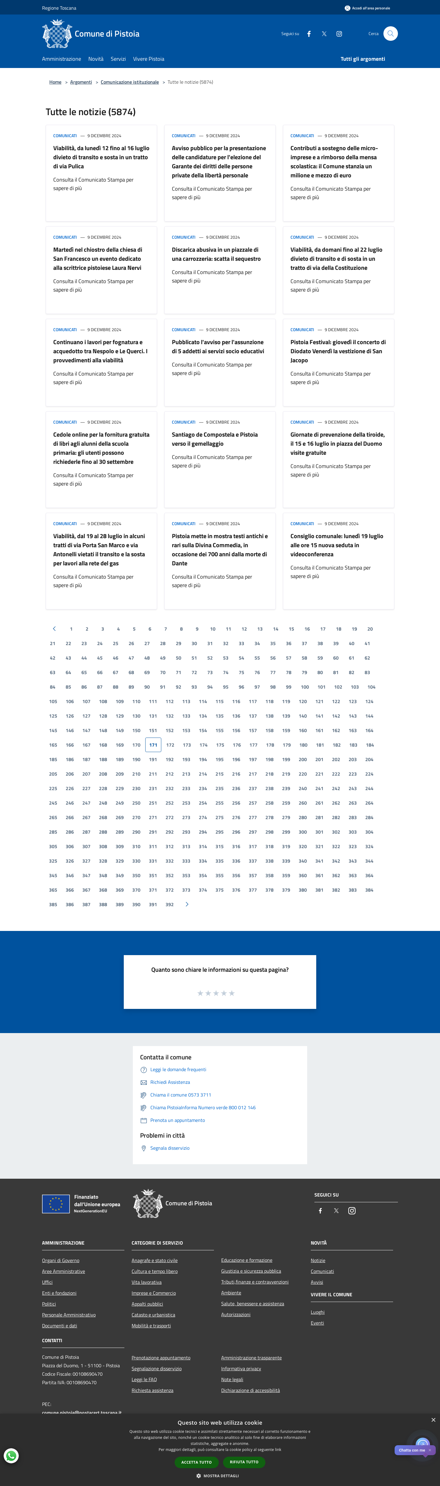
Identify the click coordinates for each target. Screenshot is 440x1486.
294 (203, 831)
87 (100, 686)
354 (203, 875)
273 (186, 817)
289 (120, 831)
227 (86, 788)
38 (320, 643)
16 (307, 628)
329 (120, 860)
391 (153, 904)
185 (53, 759)
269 (120, 817)
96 (241, 686)
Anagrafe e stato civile (155, 1260)
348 (103, 875)
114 (203, 701)
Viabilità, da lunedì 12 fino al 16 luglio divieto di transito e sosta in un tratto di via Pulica (101, 157)
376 (236, 889)
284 (369, 817)
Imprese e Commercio (154, 1293)
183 (353, 744)
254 (203, 802)
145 (53, 730)
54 (241, 657)
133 (186, 715)
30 (194, 643)
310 (136, 846)
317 (253, 846)
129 (120, 715)
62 (367, 657)
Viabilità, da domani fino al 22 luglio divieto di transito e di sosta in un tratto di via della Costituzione (337, 258)
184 (370, 744)
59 (320, 657)
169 (120, 744)
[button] (220, 1476)
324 (369, 846)
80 (320, 672)
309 (120, 846)
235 (219, 788)
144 (369, 715)
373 (186, 889)
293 (186, 831)
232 (170, 788)
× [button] (433, 1420)
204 (369, 759)
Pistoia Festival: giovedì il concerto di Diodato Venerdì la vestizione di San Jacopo (338, 351)
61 (351, 657)
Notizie (318, 1260)
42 (52, 657)
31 (210, 643)
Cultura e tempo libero (155, 1271)
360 (303, 875)
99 (288, 686)
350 (136, 875)
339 (286, 860)
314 (203, 846)
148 (103, 730)
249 (120, 802)
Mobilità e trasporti (151, 1325)
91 (163, 686)
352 (170, 875)
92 (178, 686)
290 (136, 831)
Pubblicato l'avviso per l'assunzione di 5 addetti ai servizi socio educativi (218, 346)
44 (84, 657)
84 (52, 686)
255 (219, 802)
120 (303, 701)
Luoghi (318, 1312)
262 (336, 802)
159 (286, 730)
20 (370, 628)
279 (286, 817)
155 (219, 730)
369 (120, 889)
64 (68, 672)
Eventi (317, 1322)
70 (163, 672)
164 (369, 730)
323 (353, 846)
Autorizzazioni (236, 1314)
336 (236, 860)
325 (53, 860)
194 (203, 759)
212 (170, 773)
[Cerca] (390, 33)
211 (153, 773)
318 (269, 846)
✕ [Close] (430, 1450)
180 (303, 744)
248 (103, 802)
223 (353, 773)
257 (253, 802)
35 (273, 643)
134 (203, 715)
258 (269, 802)
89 (131, 686)
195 (219, 759)
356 (236, 875)
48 (147, 657)
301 (319, 831)
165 (53, 744)
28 (163, 643)
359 (286, 875)
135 (219, 715)
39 (336, 643)
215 (219, 773)
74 (225, 672)
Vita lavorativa (147, 1282)
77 (273, 672)
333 (186, 860)
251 (153, 802)
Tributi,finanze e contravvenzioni (255, 1281)
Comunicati (65, 135)
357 (253, 875)
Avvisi (317, 1282)
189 (120, 759)
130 (136, 715)
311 (153, 846)
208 (103, 773)
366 (70, 889)
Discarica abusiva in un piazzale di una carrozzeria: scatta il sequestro (216, 254)
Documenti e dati (59, 1325)
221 (319, 773)
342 (336, 860)
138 (269, 715)
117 (253, 701)
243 (353, 788)
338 (269, 860)
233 (186, 788)
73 (210, 672)
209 (120, 773)
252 (170, 802)
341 (319, 860)
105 (53, 701)
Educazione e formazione (246, 1260)
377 (253, 889)
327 (86, 860)
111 (153, 701)
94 (210, 686)
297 (253, 831)
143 (353, 715)
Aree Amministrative (63, 1271)
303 (353, 831)
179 (287, 744)
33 (241, 643)
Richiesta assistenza (152, 1390)
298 (269, 831)
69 (147, 672)
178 (270, 744)
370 (136, 889)
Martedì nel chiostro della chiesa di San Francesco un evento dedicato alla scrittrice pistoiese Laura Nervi (97, 258)
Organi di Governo (60, 1260)
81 (336, 672)
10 (212, 628)
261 (319, 802)
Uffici (47, 1282)
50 (178, 657)
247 (86, 802)
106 (70, 701)
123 (353, 701)
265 (53, 817)
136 (236, 715)
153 (186, 730)
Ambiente (231, 1292)
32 (225, 643)
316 (236, 846)
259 (286, 802)
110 (136, 701)
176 (237, 744)
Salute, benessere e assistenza (252, 1303)
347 (86, 875)
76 (257, 672)
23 (84, 643)
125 (53, 715)
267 (86, 817)
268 (103, 817)
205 (53, 773)
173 (187, 744)
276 (236, 817)
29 (178, 643)
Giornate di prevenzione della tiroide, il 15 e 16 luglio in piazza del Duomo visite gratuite (338, 443)
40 (351, 643)
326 (70, 860)
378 (269, 889)
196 (236, 759)
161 (319, 730)
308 (103, 846)
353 (186, 875)
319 (286, 846)
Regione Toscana (59, 7)
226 (70, 788)
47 (131, 657)
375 (219, 889)
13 (260, 628)
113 (186, 701)
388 (103, 904)
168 (103, 744)
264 (369, 802)
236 (236, 788)
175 (220, 744)
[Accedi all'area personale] (367, 8)
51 (194, 657)
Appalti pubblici (147, 1303)
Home (55, 82)
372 (170, 889)
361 (319, 875)
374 (203, 889)
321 (319, 846)
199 (286, 759)
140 (303, 715)
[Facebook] (306, 33)
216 (236, 773)
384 (369, 889)
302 (336, 831)
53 (225, 657)
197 (253, 759)
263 (353, 802)
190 (136, 759)
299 (286, 831)
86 (84, 686)
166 (70, 744)
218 (269, 773)
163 (353, 730)
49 (163, 657)
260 (303, 802)
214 (203, 773)
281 (319, 817)
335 (219, 860)
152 (170, 730)
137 (253, 715)
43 (68, 657)
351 (153, 875)
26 (131, 643)
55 (257, 657)
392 (170, 904)
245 (53, 802)
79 (304, 672)
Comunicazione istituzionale (130, 82)
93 (194, 686)
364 (369, 875)
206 (70, 773)
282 (336, 817)
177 (253, 744)
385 (53, 904)
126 (70, 715)
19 (354, 628)
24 (100, 643)
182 (337, 744)
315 (219, 846)
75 (241, 672)
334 (203, 860)
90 (147, 686)
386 (70, 904)
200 (303, 759)
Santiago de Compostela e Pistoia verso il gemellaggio (215, 439)
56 (273, 657)
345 (53, 875)
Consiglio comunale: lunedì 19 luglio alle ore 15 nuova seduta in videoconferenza (337, 545)
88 (115, 686)
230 (136, 788)
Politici (49, 1303)
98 (273, 686)
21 (52, 643)
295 (219, 831)
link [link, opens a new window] (278, 1449)
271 (153, 817)
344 (369, 860)
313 (186, 846)
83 (367, 672)
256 (236, 802)
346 (70, 875)
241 (319, 788)
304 (369, 831)
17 (323, 628)
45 (100, 657)
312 (170, 846)
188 (103, 759)
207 (86, 773)
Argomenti (81, 82)
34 (257, 643)
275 (219, 817)
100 (305, 686)
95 (225, 686)
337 (253, 860)
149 (120, 730)
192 (170, 759)
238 (269, 788)
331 (153, 860)
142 (336, 715)
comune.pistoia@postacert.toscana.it (82, 1412)
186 (70, 759)
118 (269, 701)
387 (86, 904)
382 (336, 889)
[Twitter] (322, 33)
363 (353, 875)
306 (70, 846)
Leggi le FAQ (144, 1379)
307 (86, 846)
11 (228, 628)
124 (369, 701)
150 (136, 730)
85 (68, 686)
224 (369, 773)
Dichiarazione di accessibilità (250, 1390)
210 (136, 773)
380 (303, 889)
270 (136, 817)
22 (68, 643)
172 (170, 744)
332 (170, 860)
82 (351, 672)
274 (203, 817)
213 (186, 773)
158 (269, 730)
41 (367, 643)
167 (86, 744)
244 (369, 788)
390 (136, 904)
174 (203, 744)
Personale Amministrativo (69, 1314)
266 (70, 817)
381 (319, 889)
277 (253, 817)
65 (84, 672)
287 (86, 831)
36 (288, 643)
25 (115, 643)
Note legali (232, 1379)
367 (86, 889)
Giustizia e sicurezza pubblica (251, 1270)
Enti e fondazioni (59, 1293)
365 (53, 889)
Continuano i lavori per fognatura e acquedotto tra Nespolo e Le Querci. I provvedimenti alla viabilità (100, 351)
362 (336, 875)
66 (100, 672)
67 (115, 672)
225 (53, 788)
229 (120, 788)
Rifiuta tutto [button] (244, 1462)
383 (353, 889)
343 (353, 860)
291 (153, 831)
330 (136, 860)
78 (288, 672)
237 (253, 788)
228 (103, 788)
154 (203, 730)
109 (120, 701)
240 (303, 788)
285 (53, 831)
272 (170, 817)
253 (186, 802)
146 (70, 730)
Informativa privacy (241, 1368)
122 (336, 701)
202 (336, 759)
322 (336, 846)
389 (120, 904)
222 (336, 773)
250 (136, 802)
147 (86, 730)
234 (203, 788)
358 (269, 875)
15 (291, 628)
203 (353, 759)
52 (210, 657)
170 (136, 744)
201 (319, 759)
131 (153, 715)
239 (286, 788)
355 (219, 875)
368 (103, 889)
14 (275, 628)
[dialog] (220, 1450)
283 (353, 817)
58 (304, 657)
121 (319, 701)
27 (147, 643)
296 (236, 831)
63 (52, 672)
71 (178, 672)
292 (170, 831)
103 (355, 686)
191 (153, 759)
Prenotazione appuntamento (161, 1357)
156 (236, 730)
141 (319, 715)
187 (86, 759)
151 (153, 730)
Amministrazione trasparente (251, 1357)
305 (53, 846)
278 (269, 817)
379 (286, 889)
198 (269, 759)
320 (303, 846)
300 (303, 831)
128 (103, 715)
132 (170, 715)
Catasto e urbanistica (153, 1314)
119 (286, 701)
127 (86, 715)
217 (253, 773)
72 (194, 672)
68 (131, 672)
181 (320, 744)
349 (120, 875)
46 (115, 657)
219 (286, 773)
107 (86, 701)
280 (303, 817)
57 (288, 657)
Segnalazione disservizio (157, 1368)
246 (70, 802)
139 (286, 715)
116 (236, 701)
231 (153, 788)
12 (244, 628)
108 (103, 701)
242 (336, 788)
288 (103, 831)
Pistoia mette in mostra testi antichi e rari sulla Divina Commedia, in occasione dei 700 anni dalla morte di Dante (220, 549)
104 (371, 686)
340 (303, 860)
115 (219, 701)
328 (103, 860)
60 (336, 657)
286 (70, 831)
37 (304, 643)
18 (338, 628)
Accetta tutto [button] (197, 1462)
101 (321, 686)
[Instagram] (337, 33)
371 (153, 889)
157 (253, 730)
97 (257, 686)
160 (303, 730)
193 (186, 759)
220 (303, 773)
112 (170, 701)
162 (336, 730)
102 (338, 686)
